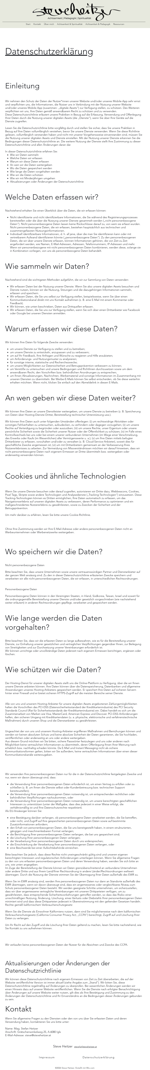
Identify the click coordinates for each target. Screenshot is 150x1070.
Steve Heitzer (63, 1046)
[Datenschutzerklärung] (99, 1057)
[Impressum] (47, 1057)
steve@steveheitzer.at (38, 1035)
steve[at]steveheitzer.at (85, 1046)
